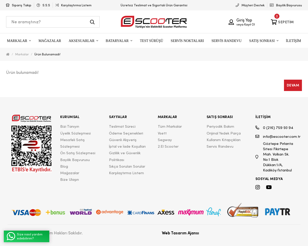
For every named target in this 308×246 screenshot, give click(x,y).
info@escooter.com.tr (276, 136)
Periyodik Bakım (220, 126)
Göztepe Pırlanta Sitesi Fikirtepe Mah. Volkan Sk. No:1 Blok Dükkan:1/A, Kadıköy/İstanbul (274, 156)
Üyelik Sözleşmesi (75, 133)
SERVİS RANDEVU (226, 41)
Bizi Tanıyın (69, 126)
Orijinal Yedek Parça (224, 133)
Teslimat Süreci (122, 126)
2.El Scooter (168, 146)
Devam (293, 85)
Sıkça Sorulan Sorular (127, 166)
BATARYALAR (117, 41)
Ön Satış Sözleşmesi (77, 152)
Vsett (162, 133)
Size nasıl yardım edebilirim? (24, 236)
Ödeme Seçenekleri (126, 133)
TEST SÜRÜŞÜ (151, 41)
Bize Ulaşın (69, 179)
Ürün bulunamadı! (47, 54)
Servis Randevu (220, 146)
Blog (64, 166)
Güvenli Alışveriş (123, 139)
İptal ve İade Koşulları (127, 146)
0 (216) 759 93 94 (274, 127)
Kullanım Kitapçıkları (223, 139)
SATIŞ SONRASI (262, 41)
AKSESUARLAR (82, 41)
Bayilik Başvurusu (75, 159)
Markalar (22, 54)
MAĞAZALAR (49, 41)
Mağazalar (69, 172)
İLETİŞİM (293, 41)
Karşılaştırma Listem (126, 172)
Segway (165, 139)
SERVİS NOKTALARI (187, 41)
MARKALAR (17, 41)
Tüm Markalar (170, 126)
